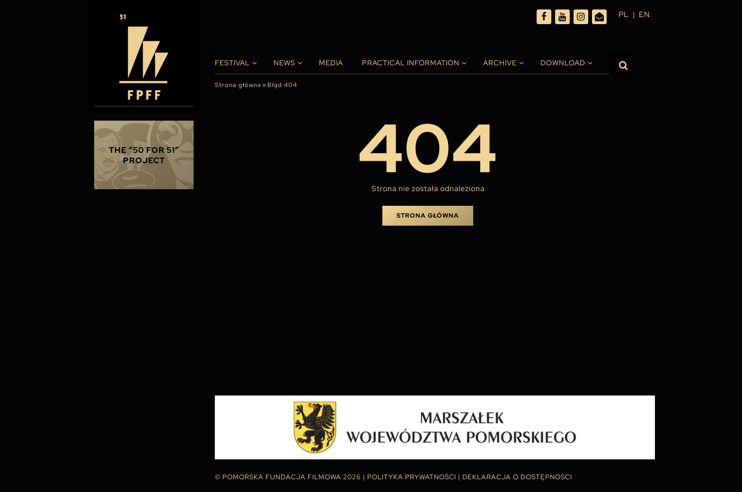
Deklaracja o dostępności (517, 477)
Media (331, 63)
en (644, 14)
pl (623, 14)
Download (562, 63)
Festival (232, 63)
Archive (500, 63)
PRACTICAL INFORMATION (410, 63)
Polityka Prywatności (411, 477)
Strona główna (238, 85)
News (284, 63)
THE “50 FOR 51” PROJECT (144, 155)
